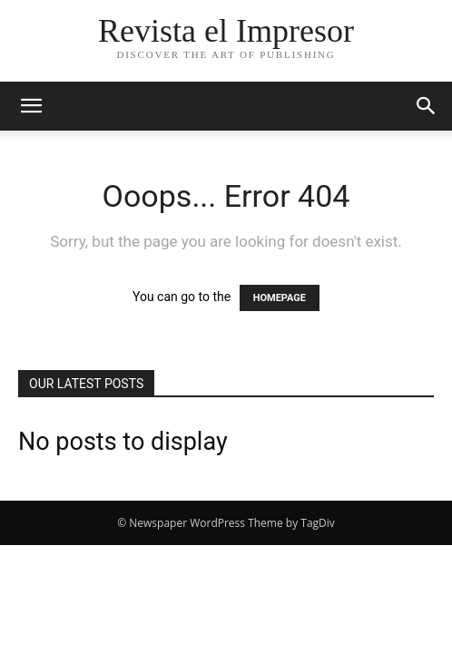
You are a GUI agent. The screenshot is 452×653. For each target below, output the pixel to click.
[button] (31, 106)
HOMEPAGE (279, 298)
